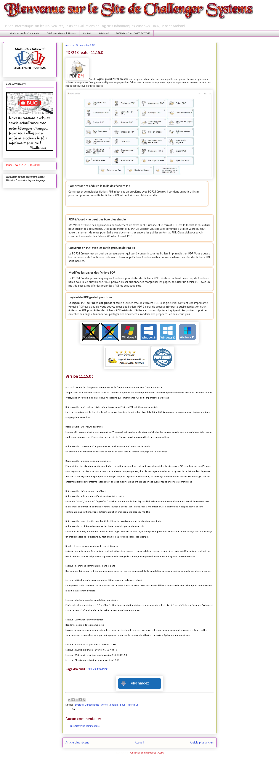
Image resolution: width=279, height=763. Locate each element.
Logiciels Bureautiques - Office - (92, 705)
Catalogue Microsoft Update (61, 33)
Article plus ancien (202, 742)
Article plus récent (77, 742)
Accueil (139, 742)
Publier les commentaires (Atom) (147, 752)
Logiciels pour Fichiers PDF (124, 705)
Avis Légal (104, 33)
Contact (87, 33)
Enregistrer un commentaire (85, 726)
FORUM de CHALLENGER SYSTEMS (133, 33)
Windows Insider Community (24, 33)
